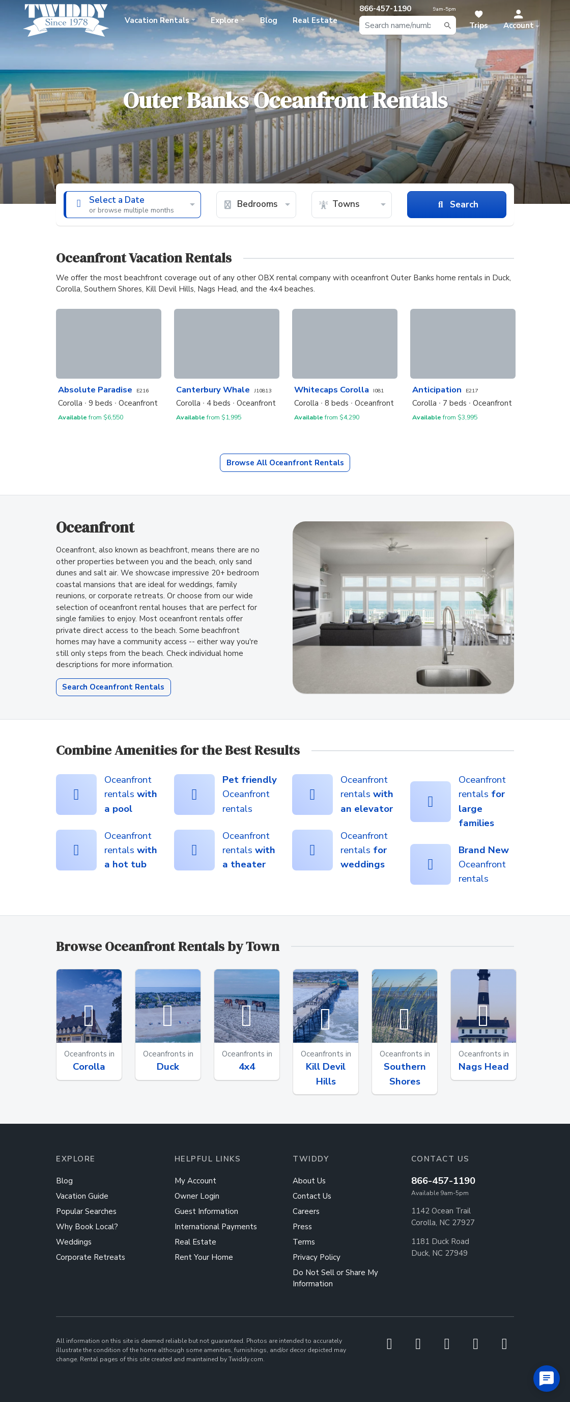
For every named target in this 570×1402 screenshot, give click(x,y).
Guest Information (206, 1211)
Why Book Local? (87, 1227)
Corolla (89, 1066)
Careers (306, 1211)
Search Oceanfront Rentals (113, 687)
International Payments (216, 1227)
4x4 (247, 1066)
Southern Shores (405, 1074)
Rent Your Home (204, 1257)
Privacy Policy (316, 1257)
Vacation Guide (82, 1196)
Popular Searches (86, 1211)
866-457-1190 (443, 1180)
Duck (168, 1066)
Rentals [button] (157, 20)
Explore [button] (225, 20)
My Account (195, 1181)
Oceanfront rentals (130, 794)
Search (456, 204)
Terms (304, 1242)
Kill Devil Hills (326, 1074)
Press (302, 1227)
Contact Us (312, 1196)
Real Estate (315, 20)
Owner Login (197, 1196)
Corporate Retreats (90, 1257)
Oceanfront (285, 463)
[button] (521, 20)
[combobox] (407, 25)
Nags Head (484, 1066)
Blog (268, 20)
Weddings (74, 1242)
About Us (309, 1181)
